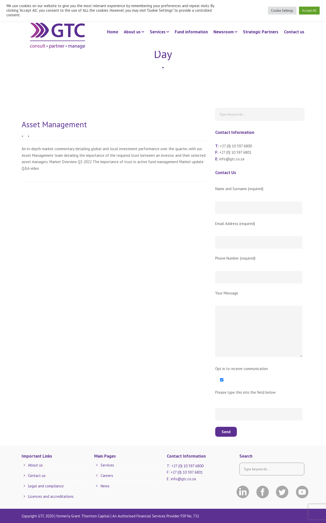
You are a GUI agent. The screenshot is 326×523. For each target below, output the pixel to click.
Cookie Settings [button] (282, 10)
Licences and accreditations (51, 496)
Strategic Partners (260, 32)
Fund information (191, 32)
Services (158, 32)
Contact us (294, 32)
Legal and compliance (46, 486)
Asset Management (54, 124)
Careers (107, 475)
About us (132, 32)
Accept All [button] (309, 10)
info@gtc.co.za (231, 159)
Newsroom (223, 32)
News (105, 486)
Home (112, 32)
